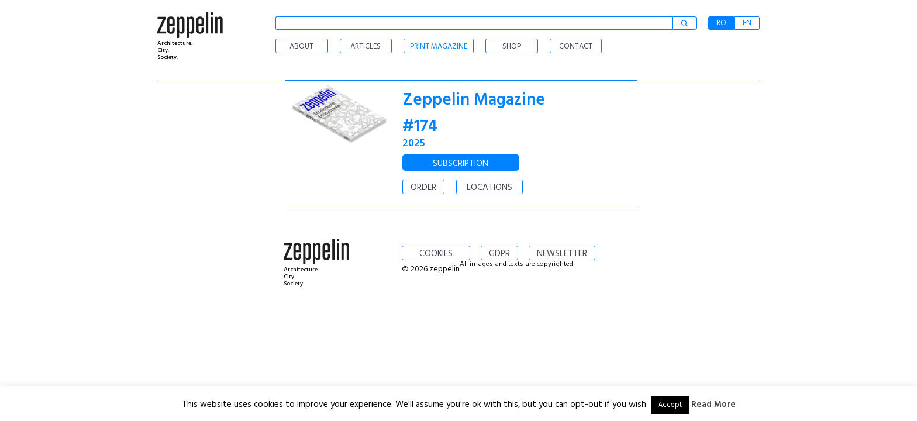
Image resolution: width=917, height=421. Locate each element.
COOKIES (436, 254)
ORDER (423, 188)
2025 (413, 143)
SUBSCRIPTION (460, 164)
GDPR (499, 254)
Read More (713, 405)
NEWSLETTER (562, 254)
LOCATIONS (489, 188)
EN (747, 23)
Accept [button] (670, 405)
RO (721, 23)
